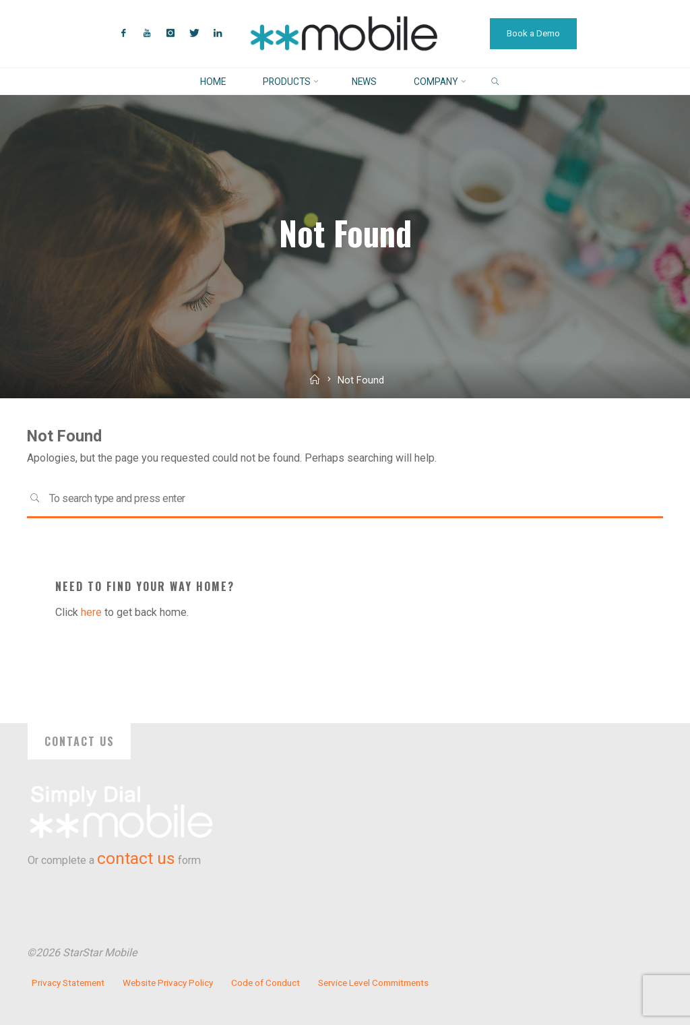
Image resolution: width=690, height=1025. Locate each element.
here (91, 612)
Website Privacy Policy (168, 983)
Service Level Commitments (373, 983)
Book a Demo (533, 33)
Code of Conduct (265, 983)
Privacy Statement (68, 983)
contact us (136, 858)
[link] (495, 82)
